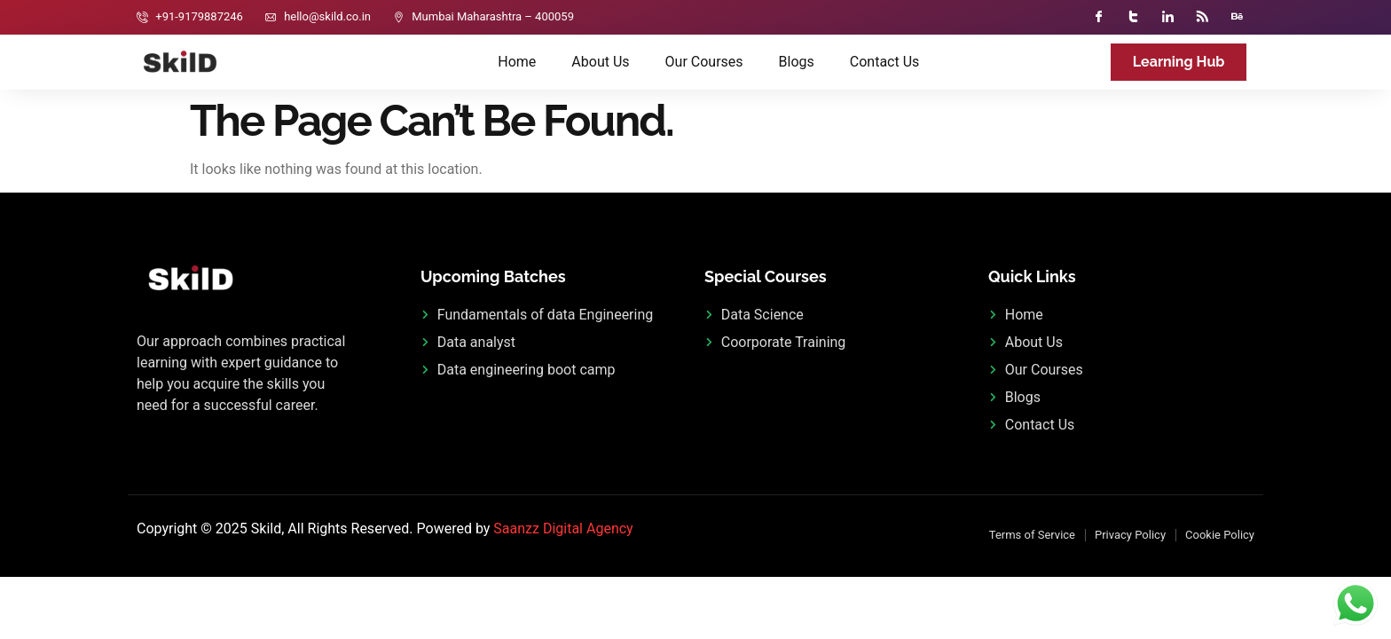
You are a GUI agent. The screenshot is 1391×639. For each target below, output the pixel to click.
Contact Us (885, 61)
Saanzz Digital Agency (563, 528)
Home (517, 61)
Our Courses (704, 61)
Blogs (796, 61)
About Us (600, 61)
